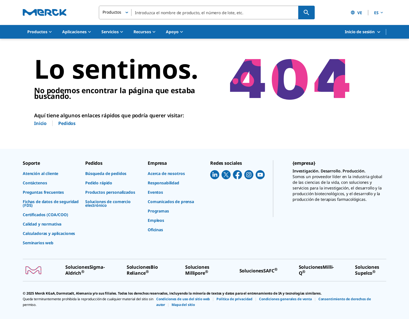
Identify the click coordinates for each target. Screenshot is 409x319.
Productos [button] (112, 12)
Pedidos (67, 123)
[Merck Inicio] (44, 12)
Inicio (40, 123)
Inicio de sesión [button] (363, 32)
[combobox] (207, 12)
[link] (51, 173)
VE (356, 12)
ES (379, 12)
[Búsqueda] (306, 12)
